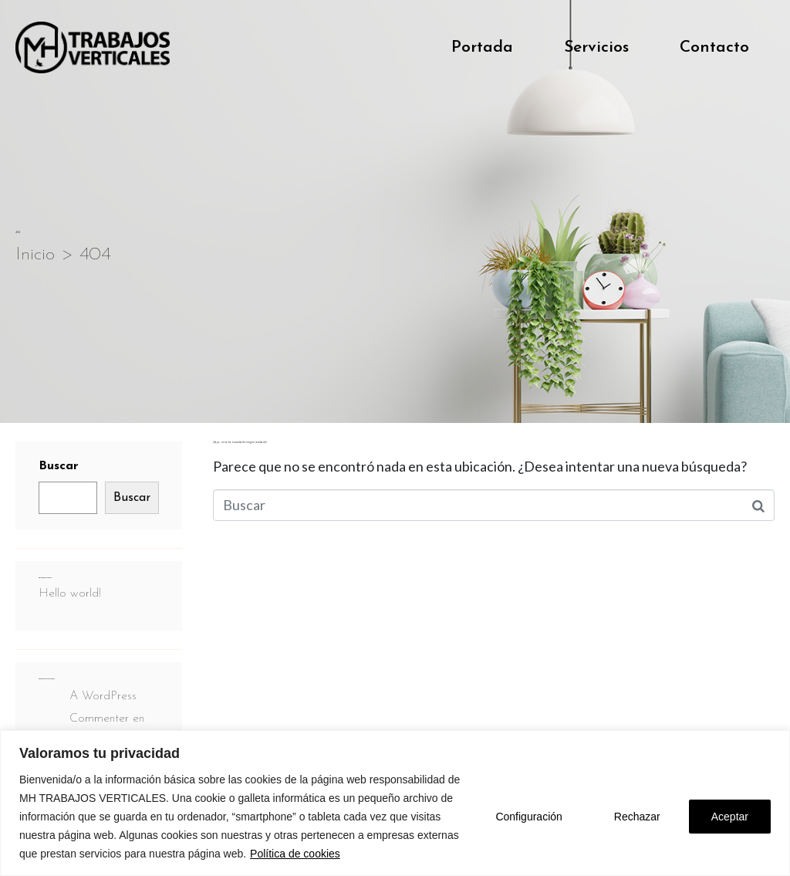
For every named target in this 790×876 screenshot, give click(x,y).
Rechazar (637, 816)
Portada (482, 47)
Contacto (714, 47)
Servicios (596, 47)
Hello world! (70, 593)
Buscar (59, 466)
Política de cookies (295, 853)
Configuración (528, 816)
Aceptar (729, 816)
